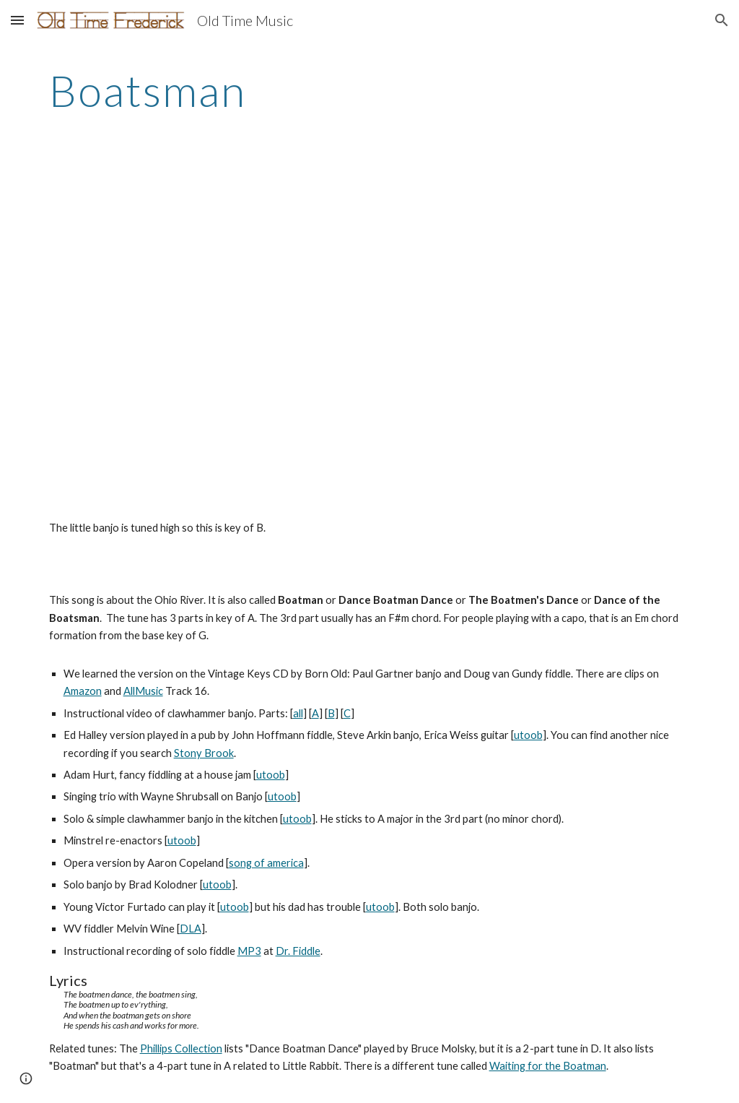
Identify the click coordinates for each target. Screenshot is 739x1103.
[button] (17, 20)
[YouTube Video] (258, 343)
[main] (369, 90)
